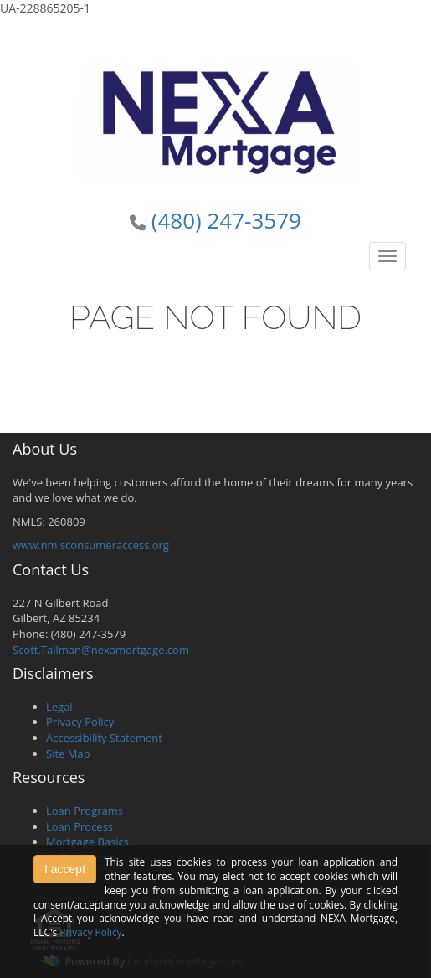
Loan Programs (84, 810)
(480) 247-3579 (226, 220)
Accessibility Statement (104, 737)
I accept (64, 869)
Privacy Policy (80, 721)
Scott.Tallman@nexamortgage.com (101, 649)
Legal (59, 706)
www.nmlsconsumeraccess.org (91, 545)
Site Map (68, 753)
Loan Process (79, 826)
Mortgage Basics (87, 841)
